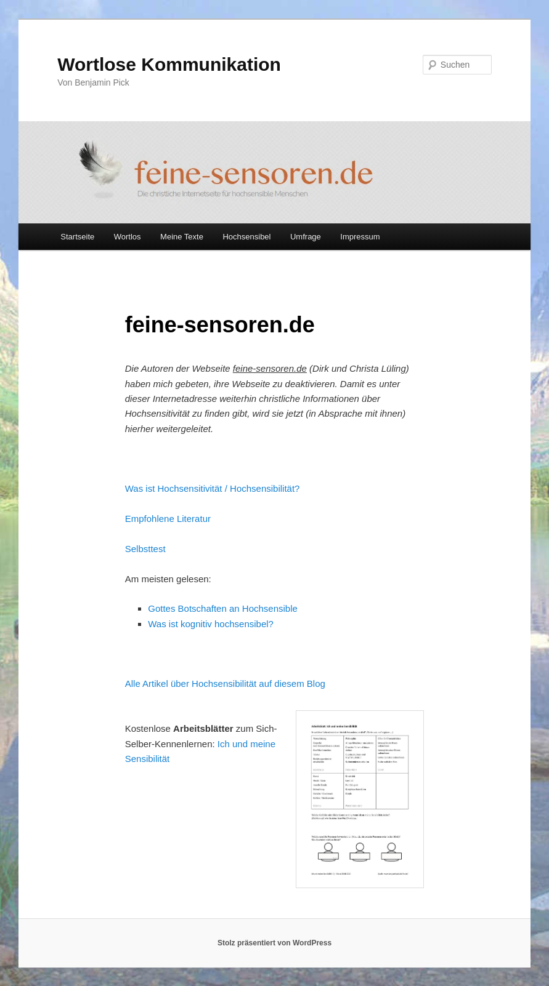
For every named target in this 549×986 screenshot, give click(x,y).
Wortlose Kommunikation (169, 64)
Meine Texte (181, 236)
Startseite (77, 236)
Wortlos (127, 236)
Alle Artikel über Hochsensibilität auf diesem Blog (225, 683)
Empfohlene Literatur (168, 518)
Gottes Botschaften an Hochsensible (223, 608)
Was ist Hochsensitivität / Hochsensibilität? (212, 488)
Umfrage (305, 236)
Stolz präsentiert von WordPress (274, 943)
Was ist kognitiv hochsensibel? (211, 624)
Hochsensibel (246, 236)
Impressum (360, 236)
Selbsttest (145, 548)
